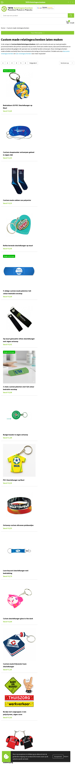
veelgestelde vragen (18, 739)
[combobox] (34, 15)
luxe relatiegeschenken (23, 54)
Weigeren (66, 756)
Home (3, 28)
